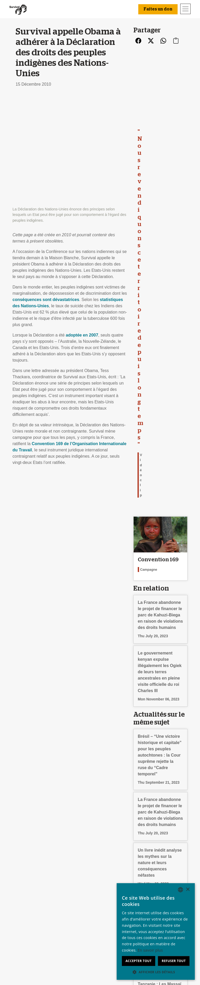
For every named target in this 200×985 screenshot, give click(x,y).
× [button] (188, 890)
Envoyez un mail (73, 913)
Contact (21, 932)
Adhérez (109, 907)
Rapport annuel (28, 913)
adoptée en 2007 (82, 226)
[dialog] (156, 931)
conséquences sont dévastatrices (45, 191)
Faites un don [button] (157, 9)
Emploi (20, 907)
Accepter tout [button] (139, 961)
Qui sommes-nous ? (32, 901)
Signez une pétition (75, 920)
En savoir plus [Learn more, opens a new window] (150, 950)
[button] (156, 972)
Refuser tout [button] (174, 961)
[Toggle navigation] (185, 9)
